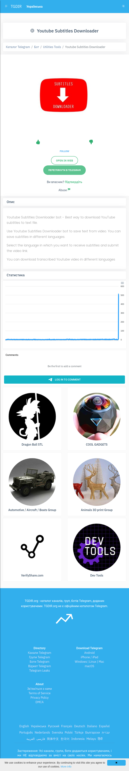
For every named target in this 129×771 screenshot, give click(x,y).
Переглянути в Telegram (64, 170)
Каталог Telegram (18, 47)
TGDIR (16, 6)
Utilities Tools (52, 47)
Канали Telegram (39, 653)
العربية (30, 739)
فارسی (40, 739)
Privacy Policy (39, 697)
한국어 (65, 739)
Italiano (92, 726)
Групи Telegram (39, 657)
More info (66, 766)
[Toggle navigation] (123, 6)
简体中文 (53, 739)
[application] (64, 313)
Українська (38, 726)
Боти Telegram (39, 661)
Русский (53, 726)
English (24, 726)
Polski (69, 732)
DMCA (39, 702)
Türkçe (78, 732)
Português (26, 732)
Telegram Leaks (39, 670)
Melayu (91, 739)
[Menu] (122, 283)
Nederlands (42, 732)
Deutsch (79, 726)
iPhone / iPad (89, 657)
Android (89, 653)
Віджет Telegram (39, 666)
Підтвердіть (73, 182)
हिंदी (100, 739)
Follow (64, 151)
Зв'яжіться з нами (39, 689)
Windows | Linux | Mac (89, 661)
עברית (106, 732)
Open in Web (64, 160)
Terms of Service (40, 693)
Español (104, 726)
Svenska (57, 732)
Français (66, 726)
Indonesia (78, 739)
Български (92, 732)
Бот (36, 47)
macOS (89, 666)
